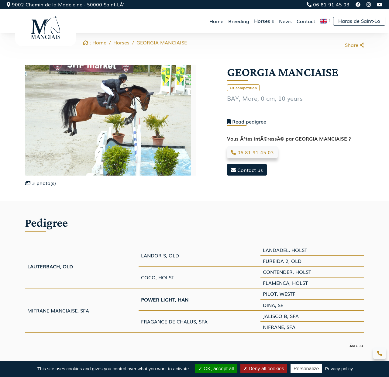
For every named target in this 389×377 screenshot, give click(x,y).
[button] (325, 21)
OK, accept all (216, 368)
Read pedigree (246, 121)
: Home (94, 42)
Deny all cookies (263, 368)
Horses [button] (263, 20)
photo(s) (40, 183)
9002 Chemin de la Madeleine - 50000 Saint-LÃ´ (65, 4)
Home (216, 21)
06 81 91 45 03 (328, 4)
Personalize (306, 368)
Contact (306, 21)
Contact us (247, 169)
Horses (121, 42)
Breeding (238, 21)
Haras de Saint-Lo (359, 20)
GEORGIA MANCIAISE (161, 42)
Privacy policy (339, 368)
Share (354, 44)
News (285, 21)
